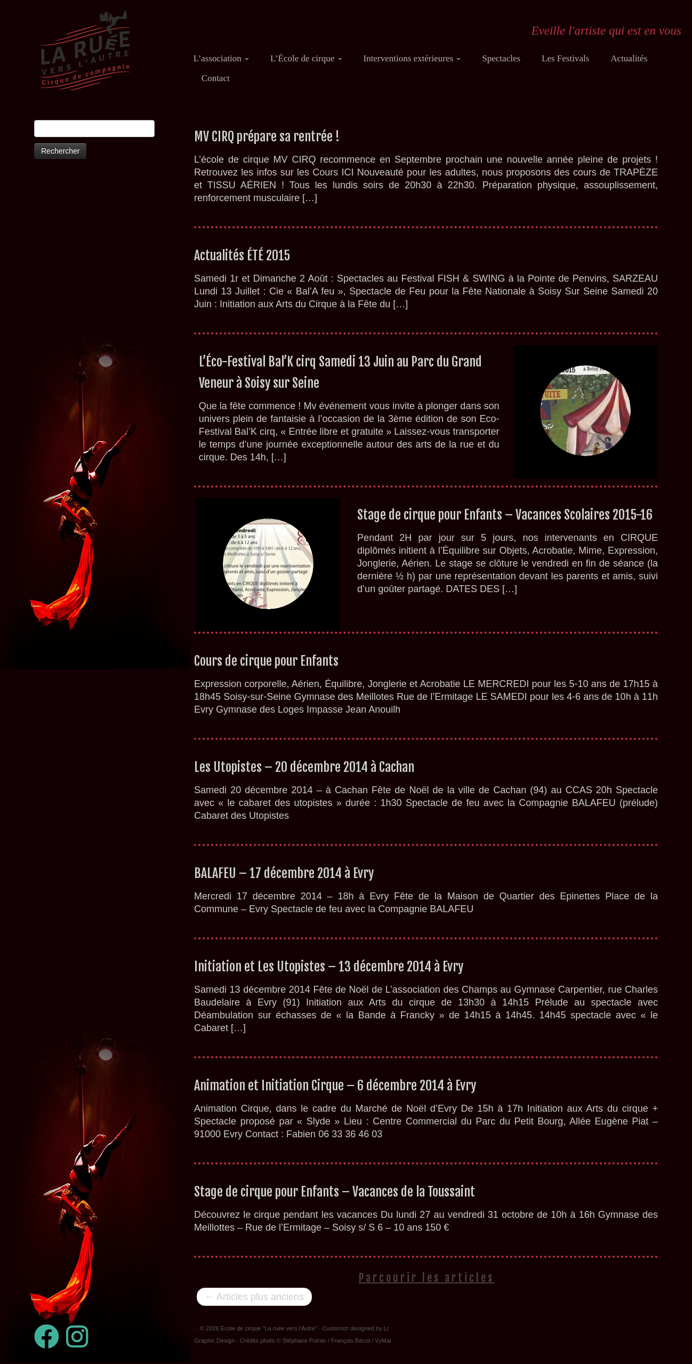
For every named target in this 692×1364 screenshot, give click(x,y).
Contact (216, 78)
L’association (221, 58)
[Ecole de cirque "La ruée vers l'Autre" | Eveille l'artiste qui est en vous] (85, 51)
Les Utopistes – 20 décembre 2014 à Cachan (304, 767)
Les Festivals (565, 58)
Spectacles (501, 58)
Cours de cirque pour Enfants (266, 661)
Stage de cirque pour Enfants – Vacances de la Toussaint (334, 1192)
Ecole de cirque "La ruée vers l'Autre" (269, 1328)
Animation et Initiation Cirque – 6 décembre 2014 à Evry (335, 1086)
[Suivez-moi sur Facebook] (50, 1336)
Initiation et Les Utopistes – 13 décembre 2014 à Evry (328, 967)
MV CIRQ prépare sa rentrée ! (267, 137)
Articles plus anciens (254, 1296)
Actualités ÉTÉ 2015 (242, 256)
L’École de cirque (306, 58)
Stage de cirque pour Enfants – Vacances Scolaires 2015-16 (505, 515)
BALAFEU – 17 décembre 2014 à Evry (284, 873)
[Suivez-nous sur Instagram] (80, 1336)
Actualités (628, 58)
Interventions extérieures (412, 58)
